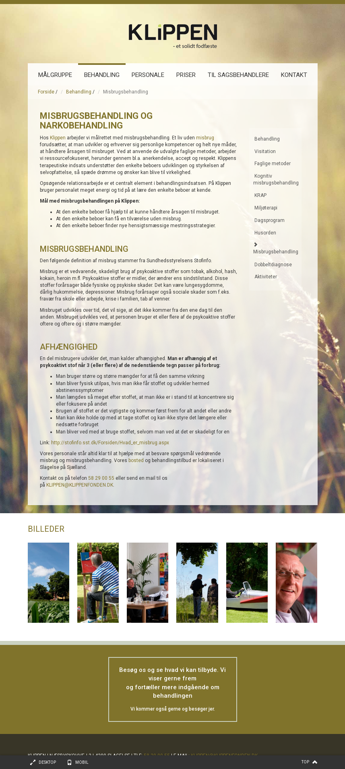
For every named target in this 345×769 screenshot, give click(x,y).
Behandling (78, 92)
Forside (46, 92)
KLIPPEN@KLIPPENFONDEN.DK (79, 485)
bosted (136, 460)
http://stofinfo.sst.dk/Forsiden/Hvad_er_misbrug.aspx (110, 443)
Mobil (82, 762)
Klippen (58, 138)
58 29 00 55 (101, 478)
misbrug (205, 138)
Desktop (47, 762)
